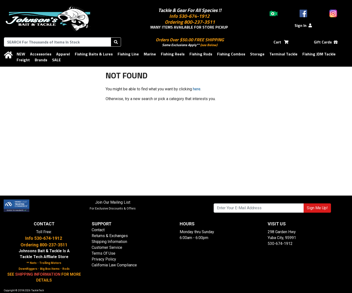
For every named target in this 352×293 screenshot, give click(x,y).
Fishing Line (128, 54)
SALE (56, 60)
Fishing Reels (173, 54)
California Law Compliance (114, 265)
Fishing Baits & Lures (94, 54)
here (196, 89)
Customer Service (107, 247)
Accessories (40, 54)
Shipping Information (109, 241)
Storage (257, 54)
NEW (21, 54)
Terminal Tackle (283, 54)
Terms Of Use (103, 253)
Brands (41, 60)
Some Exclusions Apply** (180, 44)
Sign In (303, 25)
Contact (98, 230)
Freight (23, 60)
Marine (150, 54)
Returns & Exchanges (110, 235)
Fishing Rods (200, 54)
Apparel (63, 54)
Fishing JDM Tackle (319, 54)
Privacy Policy (104, 259)
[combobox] (57, 42)
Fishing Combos (231, 54)
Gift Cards (326, 42)
